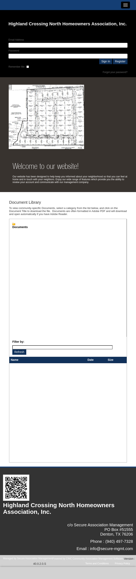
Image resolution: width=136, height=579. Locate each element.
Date (91, 359)
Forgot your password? (115, 72)
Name (14, 359)
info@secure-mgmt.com (111, 548)
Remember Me (16, 66)
